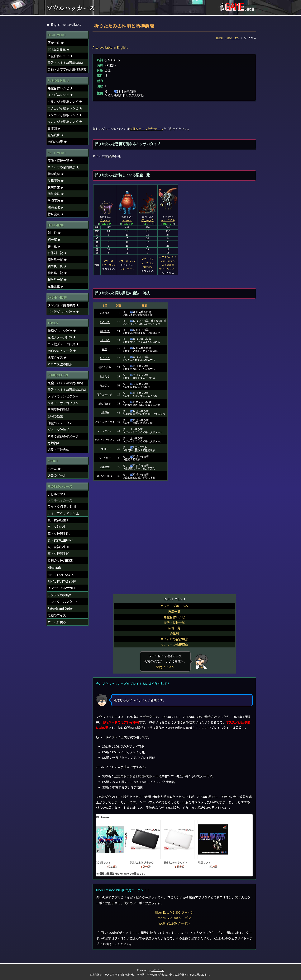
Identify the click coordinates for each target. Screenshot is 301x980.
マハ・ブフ (147, 259)
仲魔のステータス (60, 423)
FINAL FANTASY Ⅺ (61, 574)
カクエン (105, 220)
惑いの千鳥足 (104, 476)
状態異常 (56, 187)
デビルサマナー (58, 494)
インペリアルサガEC (62, 588)
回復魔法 (56, 194)
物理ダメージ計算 (62, 331)
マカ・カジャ (167, 261)
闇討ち (104, 448)
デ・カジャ (147, 263)
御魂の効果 (57, 141)
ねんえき (105, 376)
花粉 (104, 349)
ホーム (54, 468)
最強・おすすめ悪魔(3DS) (65, 62)
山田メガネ (157, 970)
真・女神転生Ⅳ (58, 553)
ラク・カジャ (127, 269)
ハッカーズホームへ (174, 606)
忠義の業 (105, 467)
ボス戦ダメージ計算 (63, 312)
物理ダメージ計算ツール (146, 128)
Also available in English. (110, 47)
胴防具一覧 (57, 266)
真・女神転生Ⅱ (58, 526)
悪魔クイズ (57, 357)
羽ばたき (105, 331)
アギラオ (108, 261)
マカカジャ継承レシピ (65, 121)
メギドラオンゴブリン (63, 403)
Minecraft (54, 567)
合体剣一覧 (57, 253)
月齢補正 (54, 443)
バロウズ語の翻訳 (60, 364)
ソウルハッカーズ (70, 7)
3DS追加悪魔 (58, 49)
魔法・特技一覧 (174, 622)
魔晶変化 (56, 135)
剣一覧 (54, 233)
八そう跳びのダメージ (63, 436)
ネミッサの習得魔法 (174, 639)
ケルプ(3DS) (168, 220)
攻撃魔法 (56, 180)
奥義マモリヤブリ (105, 439)
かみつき (105, 322)
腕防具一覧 (57, 273)
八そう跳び (104, 458)
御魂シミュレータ (62, 350)
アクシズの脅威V (59, 595)
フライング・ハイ (105, 421)
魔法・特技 (233, 38)
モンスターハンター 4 (63, 601)
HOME (219, 38)
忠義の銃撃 (168, 265)
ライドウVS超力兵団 (62, 506)
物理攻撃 (56, 174)
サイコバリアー (168, 269)
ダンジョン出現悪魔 (174, 644)
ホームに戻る (57, 622)
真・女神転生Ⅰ (58, 520)
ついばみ (105, 340)
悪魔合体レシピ (174, 617)
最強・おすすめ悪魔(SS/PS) (67, 69)
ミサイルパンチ (127, 261)
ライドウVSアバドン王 (63, 513)
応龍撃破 (105, 412)
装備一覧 (174, 628)
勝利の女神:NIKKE (60, 560)
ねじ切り (147, 266)
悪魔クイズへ (165, 667)
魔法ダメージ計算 (62, 337)
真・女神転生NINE (60, 540)
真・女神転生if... (59, 533)
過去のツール (57, 475)
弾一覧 (54, 246)
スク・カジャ (108, 265)
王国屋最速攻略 (58, 409)
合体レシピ (105, 224)
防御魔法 (56, 200)
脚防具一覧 (57, 279)
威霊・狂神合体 (58, 449)
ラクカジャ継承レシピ (65, 108)
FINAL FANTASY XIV (62, 581)
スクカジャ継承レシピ (65, 115)
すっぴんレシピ (60, 95)
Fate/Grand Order (60, 608)
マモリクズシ (104, 430)
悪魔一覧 (174, 611)
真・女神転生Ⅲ (58, 546)
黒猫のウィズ (57, 615)
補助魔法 (56, 207)
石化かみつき (104, 394)
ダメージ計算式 (58, 429)
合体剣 (174, 633)
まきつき (105, 313)
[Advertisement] (174, 113)
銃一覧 (54, 239)
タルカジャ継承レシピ (65, 101)
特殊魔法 (56, 214)
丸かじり (105, 385)
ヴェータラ (147, 220)
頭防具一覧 (57, 259)
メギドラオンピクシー (63, 396)
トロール (127, 220)
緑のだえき (104, 403)
